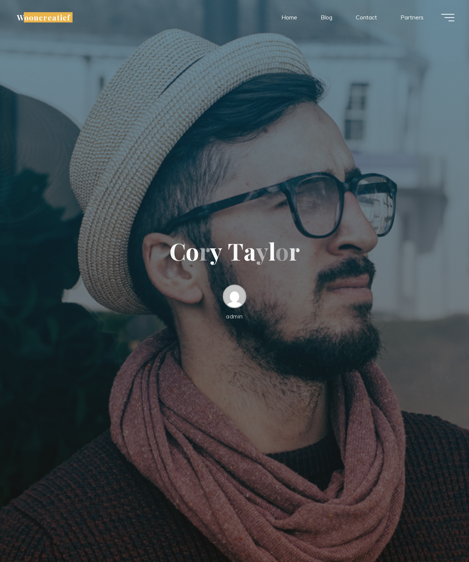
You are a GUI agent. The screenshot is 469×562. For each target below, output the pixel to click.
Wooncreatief (43, 17)
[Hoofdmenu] (447, 17)
